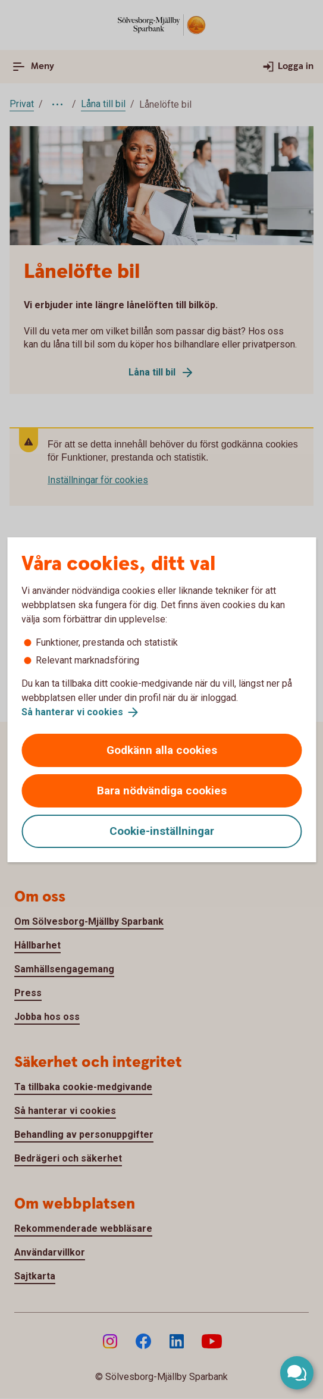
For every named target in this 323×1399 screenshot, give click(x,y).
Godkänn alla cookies (161, 750)
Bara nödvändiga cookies (162, 790)
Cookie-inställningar (161, 831)
